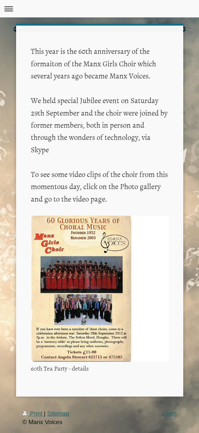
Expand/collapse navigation (99, 9)
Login (169, 413)
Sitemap (58, 413)
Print (33, 413)
